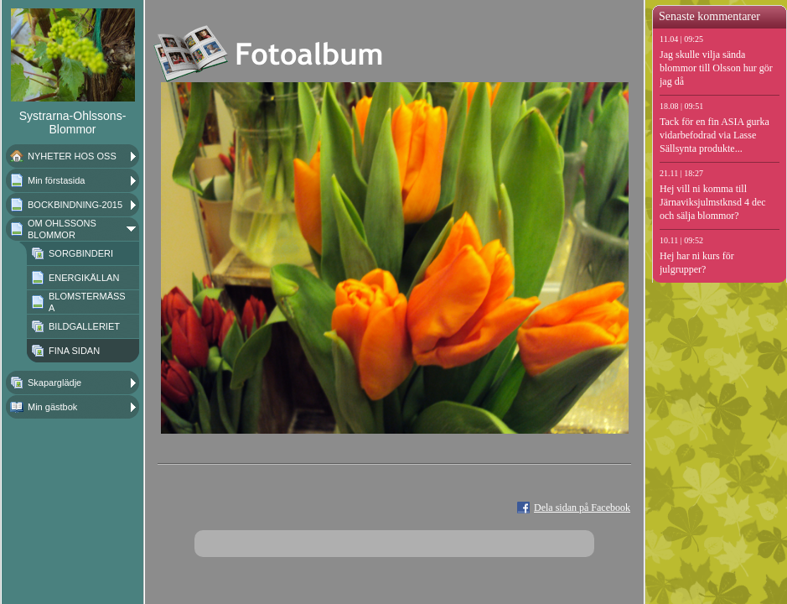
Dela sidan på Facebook (582, 507)
